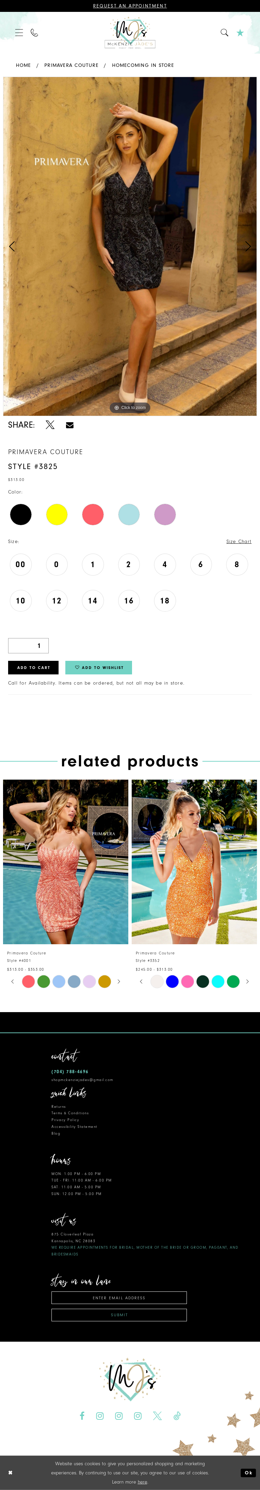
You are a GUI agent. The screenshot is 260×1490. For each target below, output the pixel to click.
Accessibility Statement (74, 1126)
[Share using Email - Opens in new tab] (70, 425)
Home (23, 65)
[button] (19, 32)
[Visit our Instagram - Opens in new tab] (100, 1416)
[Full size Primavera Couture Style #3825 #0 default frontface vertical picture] (130, 246)
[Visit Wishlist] (240, 32)
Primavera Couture (71, 65)
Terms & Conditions (70, 1113)
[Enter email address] (119, 1297)
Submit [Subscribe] (119, 1314)
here (142, 1482)
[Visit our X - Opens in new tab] (157, 1416)
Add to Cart (33, 667)
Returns (58, 1106)
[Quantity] (28, 645)
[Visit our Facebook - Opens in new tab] (82, 1416)
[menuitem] (19, 32)
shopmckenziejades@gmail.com (82, 1080)
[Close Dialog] (10, 1473)
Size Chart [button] (239, 541)
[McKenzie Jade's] (130, 33)
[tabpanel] (130, 246)
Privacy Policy (65, 1120)
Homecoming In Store (143, 65)
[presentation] (65, 862)
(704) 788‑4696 (70, 1072)
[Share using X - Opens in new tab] (50, 425)
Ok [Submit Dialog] (249, 1473)
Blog (55, 1133)
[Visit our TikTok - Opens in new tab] (177, 1416)
